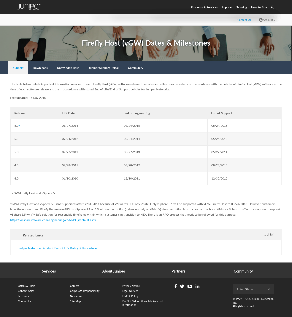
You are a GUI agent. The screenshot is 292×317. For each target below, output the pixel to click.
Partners (178, 271)
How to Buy (259, 7)
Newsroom (76, 296)
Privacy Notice (131, 285)
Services (49, 271)
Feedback (23, 296)
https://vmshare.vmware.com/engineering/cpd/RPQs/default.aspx (53, 220)
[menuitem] (18, 67)
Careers (74, 285)
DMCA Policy (130, 296)
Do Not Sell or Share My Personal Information (142, 303)
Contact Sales (26, 290)
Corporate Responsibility (84, 290)
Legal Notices (130, 290)
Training (242, 7)
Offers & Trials (26, 285)
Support (227, 7)
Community (243, 271)
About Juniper (113, 271)
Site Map (75, 301)
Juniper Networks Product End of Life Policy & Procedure (57, 248)
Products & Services (204, 7)
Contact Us (24, 301)
